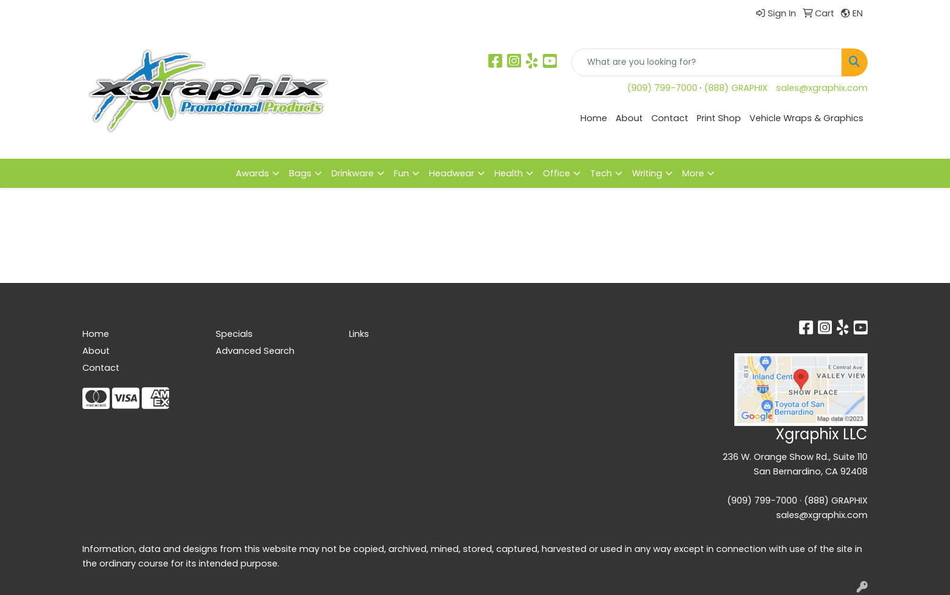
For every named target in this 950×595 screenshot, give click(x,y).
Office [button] (556, 173)
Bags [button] (300, 173)
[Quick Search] (706, 62)
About (629, 118)
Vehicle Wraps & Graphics (806, 118)
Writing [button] (647, 173)
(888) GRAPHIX (736, 88)
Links (359, 334)
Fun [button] (401, 173)
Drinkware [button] (352, 173)
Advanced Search (255, 351)
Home (593, 118)
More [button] (693, 173)
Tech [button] (601, 173)
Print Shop (719, 118)
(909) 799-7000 (662, 88)
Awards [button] (252, 173)
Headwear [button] (451, 173)
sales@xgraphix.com (822, 88)
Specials (234, 334)
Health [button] (508, 173)
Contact (669, 118)
